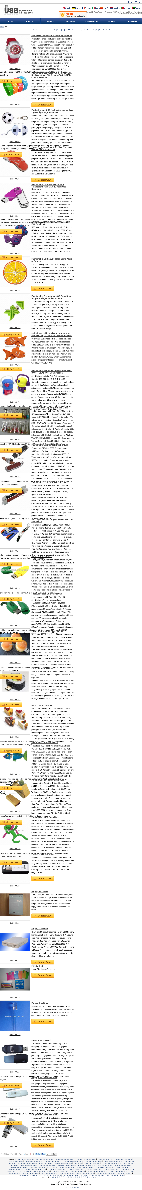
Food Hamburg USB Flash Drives (47, 631)
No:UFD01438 (15, 551)
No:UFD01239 (15, 700)
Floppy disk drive (39, 891)
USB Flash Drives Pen (125, 1173)
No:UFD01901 (15, 253)
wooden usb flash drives (115, 1175)
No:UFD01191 (15, 1035)
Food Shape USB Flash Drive (112, 1163)
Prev (26, 1154)
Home (10, 21)
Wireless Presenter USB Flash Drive (93, 1175)
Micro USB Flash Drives (94, 1169)
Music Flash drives (24, 1171)
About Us (30, 21)
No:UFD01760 (15, 402)
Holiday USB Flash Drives (29, 1165)
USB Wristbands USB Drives (28, 1175)
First (20, 1154)
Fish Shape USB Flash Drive (44, 742)
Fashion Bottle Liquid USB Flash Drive (49, 408)
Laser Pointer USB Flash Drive (40, 1167)
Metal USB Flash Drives (76, 1169)
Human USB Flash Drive (48, 1165)
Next (37, 1154)
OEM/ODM (71, 21)
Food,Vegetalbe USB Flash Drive (46, 594)
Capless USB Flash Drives (34, 1161)
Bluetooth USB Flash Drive (65, 1159)
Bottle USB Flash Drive (106, 1159)
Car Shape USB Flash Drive (54, 1161)
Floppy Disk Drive (39, 929)
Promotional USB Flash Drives (98, 1171)
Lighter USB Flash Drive (124, 1167)
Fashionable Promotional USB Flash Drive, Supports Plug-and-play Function (51, 297)
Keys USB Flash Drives (105, 1165)
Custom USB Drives (45, 1163)
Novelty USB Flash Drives (41, 1171)
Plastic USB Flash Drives (61, 1171)
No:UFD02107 (15, 69)
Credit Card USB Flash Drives (27, 1163)
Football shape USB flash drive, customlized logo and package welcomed (52, 111)
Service (111, 21)
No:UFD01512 (15, 477)
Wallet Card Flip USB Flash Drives (50, 1175)
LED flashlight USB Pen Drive (105, 1167)
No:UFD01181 (15, 1072)
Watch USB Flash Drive (71, 1175)
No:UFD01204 (15, 849)
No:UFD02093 (15, 104)
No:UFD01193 (15, 998)
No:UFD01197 (15, 923)
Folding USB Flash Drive (92, 1163)
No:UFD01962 (15, 216)
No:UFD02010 (15, 142)
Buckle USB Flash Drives (124, 1159)
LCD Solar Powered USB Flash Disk (63, 1167)
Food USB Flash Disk (41, 556)
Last (43, 1154)
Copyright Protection (72, 1187)
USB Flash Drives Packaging (106, 1173)
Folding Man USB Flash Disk (45, 817)
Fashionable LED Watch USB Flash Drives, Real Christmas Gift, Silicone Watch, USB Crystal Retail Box (51, 75)
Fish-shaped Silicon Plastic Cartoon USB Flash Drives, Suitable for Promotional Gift (51, 334)
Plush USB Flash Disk (78, 1171)
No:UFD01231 (15, 774)
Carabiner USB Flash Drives (74, 1161)
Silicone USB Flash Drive (31, 1173)
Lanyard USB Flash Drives (18, 1167)
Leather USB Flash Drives (85, 1167)
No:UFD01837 (15, 328)
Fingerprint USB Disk (41, 1040)
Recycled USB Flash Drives (119, 1171)
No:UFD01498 (15, 514)
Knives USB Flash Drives (123, 1165)
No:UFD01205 (15, 811)
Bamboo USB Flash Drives (45, 1159)
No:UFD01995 (15, 179)
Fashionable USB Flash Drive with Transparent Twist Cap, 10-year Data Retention (48, 186)
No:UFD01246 (15, 625)
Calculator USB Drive (16, 1161)
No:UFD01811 (15, 365)
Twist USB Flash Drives (67, 1173)
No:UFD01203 (15, 886)
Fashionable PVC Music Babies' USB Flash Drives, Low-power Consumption (51, 371)
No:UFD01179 (15, 1109)
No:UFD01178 (15, 1146)
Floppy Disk (37, 966)
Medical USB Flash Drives (57, 1169)
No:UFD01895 (15, 291)
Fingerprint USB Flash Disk (44, 1077)
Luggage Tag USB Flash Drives (36, 1169)
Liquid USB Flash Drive (16, 1169)
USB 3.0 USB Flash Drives (85, 1173)
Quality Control (91, 21)
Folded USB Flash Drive (42, 854)
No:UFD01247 (15, 588)
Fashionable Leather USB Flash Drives (49, 445)
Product (50, 21)
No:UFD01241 (15, 663)
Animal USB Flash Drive (26, 1159)
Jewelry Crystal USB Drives (67, 1165)
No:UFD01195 (15, 960)
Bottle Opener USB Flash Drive (86, 1159)
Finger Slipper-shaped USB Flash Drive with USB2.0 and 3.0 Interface (52, 148)
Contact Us (132, 21)
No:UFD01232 (15, 737)
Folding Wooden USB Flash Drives (47, 780)
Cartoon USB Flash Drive (94, 1161)
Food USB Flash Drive (41, 705)
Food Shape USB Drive (42, 668)
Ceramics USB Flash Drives (114, 1161)
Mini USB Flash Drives (111, 1169)
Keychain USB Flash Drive (86, 1165)
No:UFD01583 (15, 439)
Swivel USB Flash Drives (50, 1173)
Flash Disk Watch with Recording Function (51, 35)
